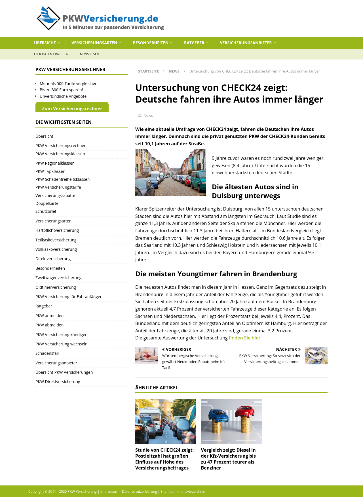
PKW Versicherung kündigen (61, 334)
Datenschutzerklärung (139, 491)
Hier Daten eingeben (51, 54)
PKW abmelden (49, 325)
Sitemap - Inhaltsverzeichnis (183, 491)
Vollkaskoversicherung (56, 249)
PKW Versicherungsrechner (60, 145)
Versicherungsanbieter (246, 42)
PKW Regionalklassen (55, 163)
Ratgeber (194, 42)
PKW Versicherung (82, 491)
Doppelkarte (46, 203)
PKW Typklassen (50, 171)
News (148, 115)
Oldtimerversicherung (55, 287)
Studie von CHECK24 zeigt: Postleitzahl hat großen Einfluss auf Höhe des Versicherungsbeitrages (164, 459)
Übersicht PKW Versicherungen (64, 372)
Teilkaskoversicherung (56, 240)
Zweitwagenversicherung (58, 277)
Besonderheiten (150, 42)
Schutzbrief (45, 211)
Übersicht (45, 42)
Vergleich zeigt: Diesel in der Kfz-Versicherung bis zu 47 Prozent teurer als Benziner (228, 459)
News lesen (89, 54)
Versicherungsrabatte (55, 195)
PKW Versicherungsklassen (60, 153)
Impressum (109, 491)
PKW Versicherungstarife (58, 187)
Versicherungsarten (94, 42)
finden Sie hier (244, 338)
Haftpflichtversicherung (57, 230)
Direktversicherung (53, 258)
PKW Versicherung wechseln (61, 344)
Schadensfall (47, 353)
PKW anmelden (49, 315)
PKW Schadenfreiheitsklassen (62, 179)
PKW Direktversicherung (57, 381)
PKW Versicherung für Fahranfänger (68, 296)
